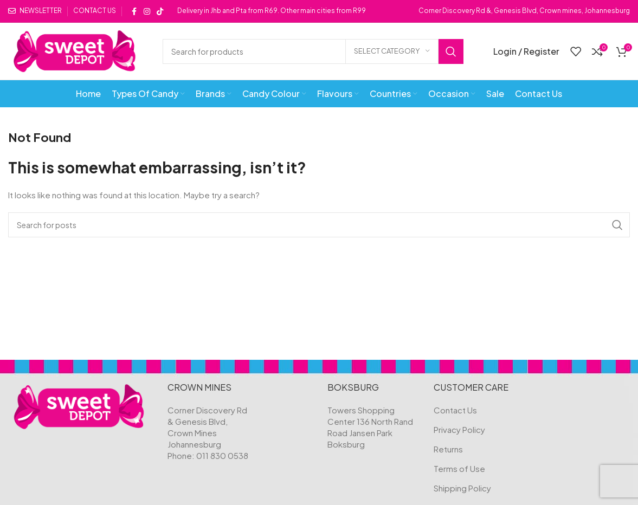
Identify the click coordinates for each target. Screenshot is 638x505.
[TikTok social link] (159, 11)
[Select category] (392, 51)
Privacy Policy (459, 429)
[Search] (313, 51)
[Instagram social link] (146, 11)
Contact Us (455, 410)
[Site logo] (74, 50)
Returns (448, 449)
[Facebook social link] (133, 11)
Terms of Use (459, 468)
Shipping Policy (462, 488)
